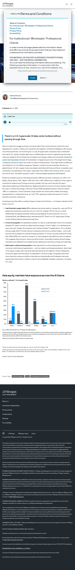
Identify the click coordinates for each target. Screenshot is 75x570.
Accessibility (15, 33)
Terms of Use (15, 28)
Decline (42, 78)
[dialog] (37, 285)
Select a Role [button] (16, 14)
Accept (32, 78)
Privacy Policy (15, 31)
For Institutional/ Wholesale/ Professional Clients (31, 26)
